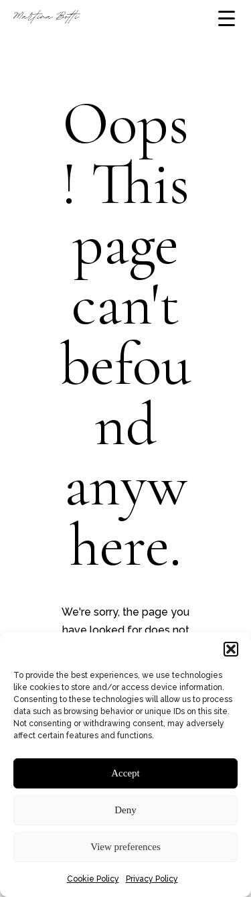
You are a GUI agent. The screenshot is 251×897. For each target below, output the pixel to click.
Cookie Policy (93, 879)
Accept (125, 773)
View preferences (125, 846)
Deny (125, 810)
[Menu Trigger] (226, 18)
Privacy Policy (152, 879)
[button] (231, 649)
